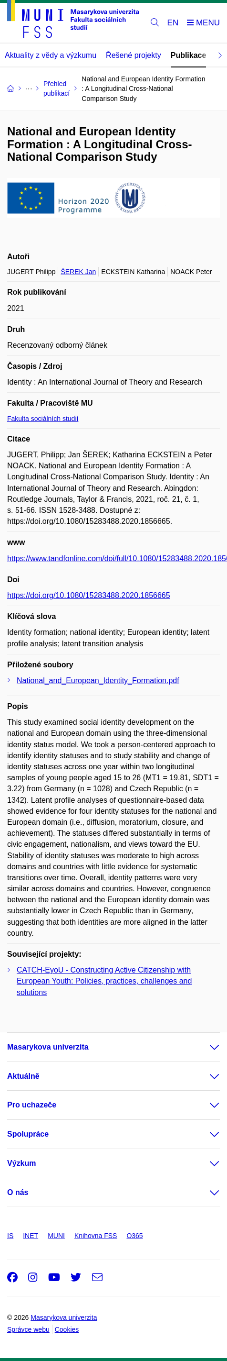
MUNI (56, 1235)
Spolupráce (28, 1134)
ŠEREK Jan (78, 272)
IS (10, 1235)
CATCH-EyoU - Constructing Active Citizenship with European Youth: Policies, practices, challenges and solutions (104, 981)
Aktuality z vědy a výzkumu (50, 55)
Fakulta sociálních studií (42, 418)
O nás (17, 1192)
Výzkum (21, 1163)
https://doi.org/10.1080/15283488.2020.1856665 (88, 595)
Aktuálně (23, 1076)
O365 (134, 1235)
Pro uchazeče (31, 1105)
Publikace (188, 55)
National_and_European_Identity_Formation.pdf (98, 680)
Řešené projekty (133, 55)
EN (173, 22)
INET (30, 1235)
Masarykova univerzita (48, 1047)
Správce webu (28, 1329)
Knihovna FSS (95, 1235)
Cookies (67, 1329)
